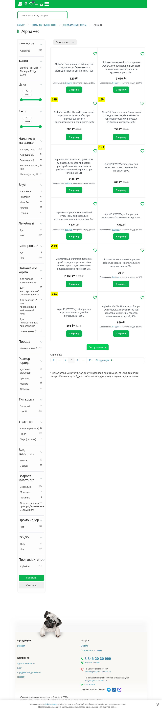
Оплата (84, 646)
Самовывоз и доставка (91, 650)
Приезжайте (89, 684)
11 (90, 360)
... (60, 360)
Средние (31, 388)
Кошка (31, 460)
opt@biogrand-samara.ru (96, 680)
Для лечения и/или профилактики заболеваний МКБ (31, 306)
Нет (31, 235)
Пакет (31, 433)
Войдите (68, 83)
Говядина (31, 196)
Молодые (31, 491)
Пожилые (31, 497)
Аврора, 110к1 (31, 149)
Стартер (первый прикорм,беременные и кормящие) (32, 506)
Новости (21, 677)
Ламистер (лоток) (31, 428)
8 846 (98, 659)
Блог (19, 668)
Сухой (31, 411)
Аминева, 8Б (31, 154)
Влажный (31, 405)
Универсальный (31, 348)
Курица (31, 212)
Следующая (102, 360)
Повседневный (31, 331)
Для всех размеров (31, 371)
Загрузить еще (97, 347)
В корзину (74, 90)
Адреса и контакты (26, 663)
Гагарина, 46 (31, 160)
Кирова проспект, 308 (31, 167)
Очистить (31, 585)
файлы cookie (51, 704)
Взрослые (31, 486)
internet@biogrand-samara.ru (98, 671)
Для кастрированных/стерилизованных (31, 291)
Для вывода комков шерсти (31, 280)
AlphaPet (31, 50)
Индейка (31, 202)
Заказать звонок (92, 663)
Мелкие (31, 383)
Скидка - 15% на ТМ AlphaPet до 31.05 (31, 71)
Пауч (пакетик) (31, 439)
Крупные (31, 378)
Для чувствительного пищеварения (31, 322)
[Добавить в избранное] (95, 54)
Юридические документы (29, 672)
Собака (31, 465)
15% (31, 543)
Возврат (21, 646)
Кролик (31, 207)
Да (31, 229)
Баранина (31, 191)
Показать (31, 577)
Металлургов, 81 (31, 174)
